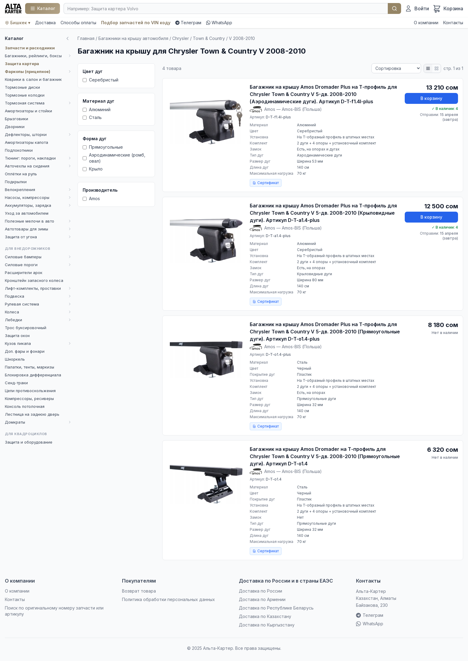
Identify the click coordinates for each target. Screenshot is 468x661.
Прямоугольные (103, 147)
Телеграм (188, 22)
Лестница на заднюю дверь (32, 414)
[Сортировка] (396, 68)
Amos (91, 198)
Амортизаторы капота (26, 142)
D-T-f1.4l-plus (278, 117)
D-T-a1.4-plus (278, 235)
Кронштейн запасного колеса (34, 280)
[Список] (428, 68)
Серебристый (100, 79)
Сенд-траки (16, 382)
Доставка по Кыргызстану (267, 624)
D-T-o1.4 (274, 479)
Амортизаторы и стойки (28, 110)
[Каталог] (42, 8)
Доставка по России (260, 590)
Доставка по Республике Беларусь (276, 607)
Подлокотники (19, 150)
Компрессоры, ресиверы (29, 398)
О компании (426, 22)
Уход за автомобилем (26, 213)
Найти (394, 8)
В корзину (431, 98)
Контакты (453, 22)
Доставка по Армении (262, 599)
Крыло (93, 168)
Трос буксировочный (25, 327)
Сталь (92, 117)
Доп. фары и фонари (24, 351)
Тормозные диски (22, 87)
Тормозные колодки (24, 95)
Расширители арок (23, 272)
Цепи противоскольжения (30, 390)
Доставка (45, 22)
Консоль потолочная (24, 406)
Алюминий (96, 109)
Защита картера (22, 63)
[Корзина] (448, 8)
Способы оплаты (78, 22)
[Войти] (417, 8)
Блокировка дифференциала (33, 374)
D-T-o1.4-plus (278, 354)
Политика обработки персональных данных (168, 599)
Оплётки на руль (21, 173)
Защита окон (17, 335)
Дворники (15, 126)
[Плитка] (436, 68)
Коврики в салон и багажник (33, 79)
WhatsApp (219, 22)
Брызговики (16, 118)
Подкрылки (16, 181)
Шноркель (15, 359)
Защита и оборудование (28, 442)
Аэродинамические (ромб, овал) (114, 158)
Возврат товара (139, 590)
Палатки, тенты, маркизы (29, 367)
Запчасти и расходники (30, 47)
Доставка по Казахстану (265, 616)
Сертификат (265, 182)
